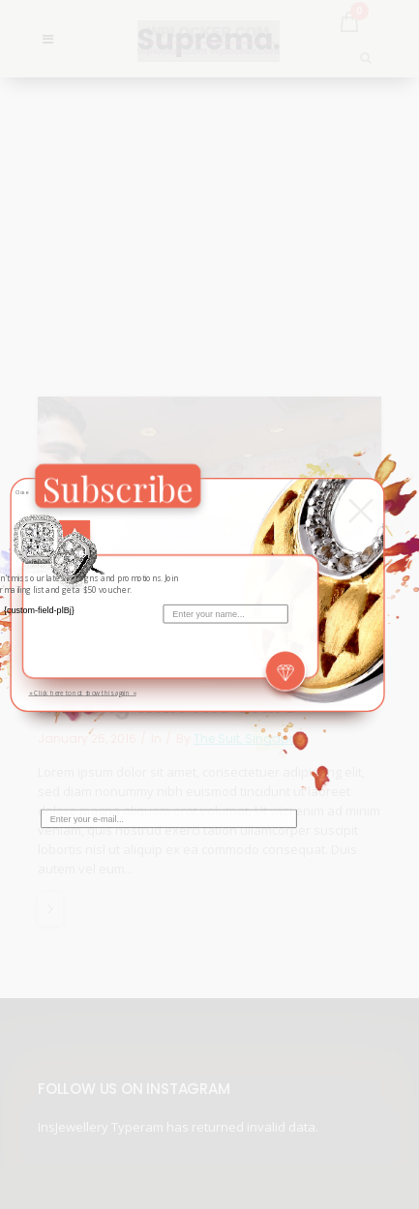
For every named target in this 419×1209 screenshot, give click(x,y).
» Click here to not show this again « (81, 692)
